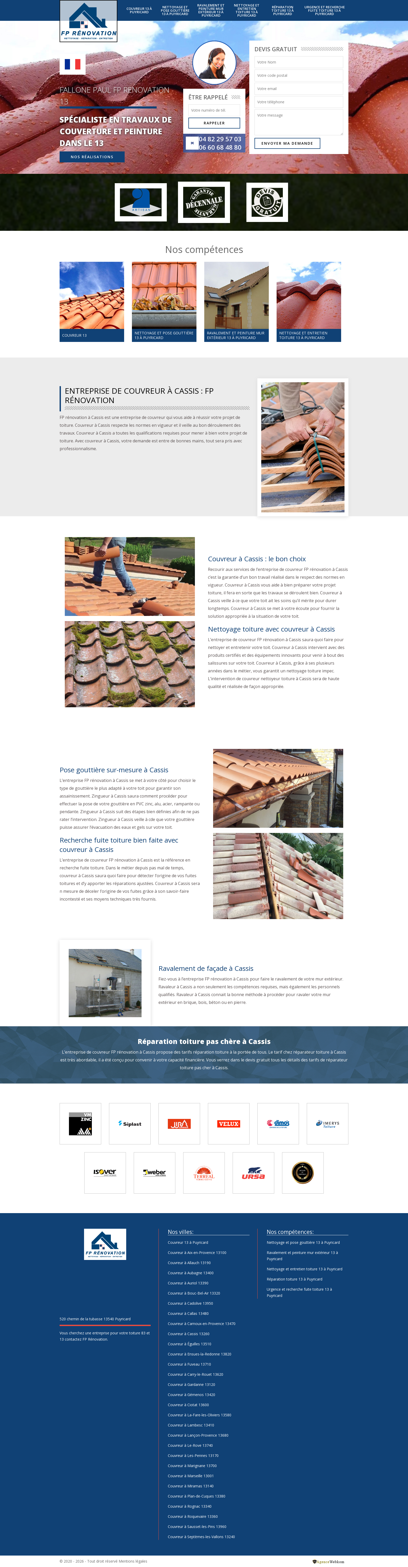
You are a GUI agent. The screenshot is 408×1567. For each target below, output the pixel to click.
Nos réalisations (92, 156)
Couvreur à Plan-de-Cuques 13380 (196, 1496)
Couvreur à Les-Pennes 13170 (193, 1455)
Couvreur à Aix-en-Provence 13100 (197, 1252)
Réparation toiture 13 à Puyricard (282, 10)
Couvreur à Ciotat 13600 (188, 1404)
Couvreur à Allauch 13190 (189, 1262)
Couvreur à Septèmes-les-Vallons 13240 (201, 1536)
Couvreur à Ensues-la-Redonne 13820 (199, 1354)
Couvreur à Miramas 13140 (191, 1485)
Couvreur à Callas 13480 (188, 1313)
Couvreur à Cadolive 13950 (190, 1303)
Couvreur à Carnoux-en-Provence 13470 (201, 1323)
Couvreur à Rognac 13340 (190, 1506)
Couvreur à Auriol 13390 (188, 1283)
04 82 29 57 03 (220, 139)
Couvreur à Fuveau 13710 (189, 1364)
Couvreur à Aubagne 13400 (191, 1272)
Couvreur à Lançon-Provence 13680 (198, 1435)
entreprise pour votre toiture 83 (118, 1332)
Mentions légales (133, 1561)
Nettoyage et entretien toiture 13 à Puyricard (246, 10)
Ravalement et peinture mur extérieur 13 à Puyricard (211, 10)
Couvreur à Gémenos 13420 (191, 1394)
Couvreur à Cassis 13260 (188, 1333)
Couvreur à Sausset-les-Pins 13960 (197, 1526)
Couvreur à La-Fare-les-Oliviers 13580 (199, 1414)
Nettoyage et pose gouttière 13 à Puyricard (175, 10)
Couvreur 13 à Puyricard (139, 10)
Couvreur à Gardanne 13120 (191, 1384)
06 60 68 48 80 (220, 147)
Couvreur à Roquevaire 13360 (193, 1516)
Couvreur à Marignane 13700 (192, 1465)
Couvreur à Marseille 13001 (191, 1475)
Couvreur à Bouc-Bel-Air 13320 (194, 1293)
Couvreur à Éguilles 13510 (189, 1343)
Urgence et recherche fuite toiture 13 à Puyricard (324, 10)
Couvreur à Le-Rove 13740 (190, 1445)
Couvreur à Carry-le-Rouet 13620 (195, 1374)
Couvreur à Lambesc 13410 (191, 1425)
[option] (92, 302)
